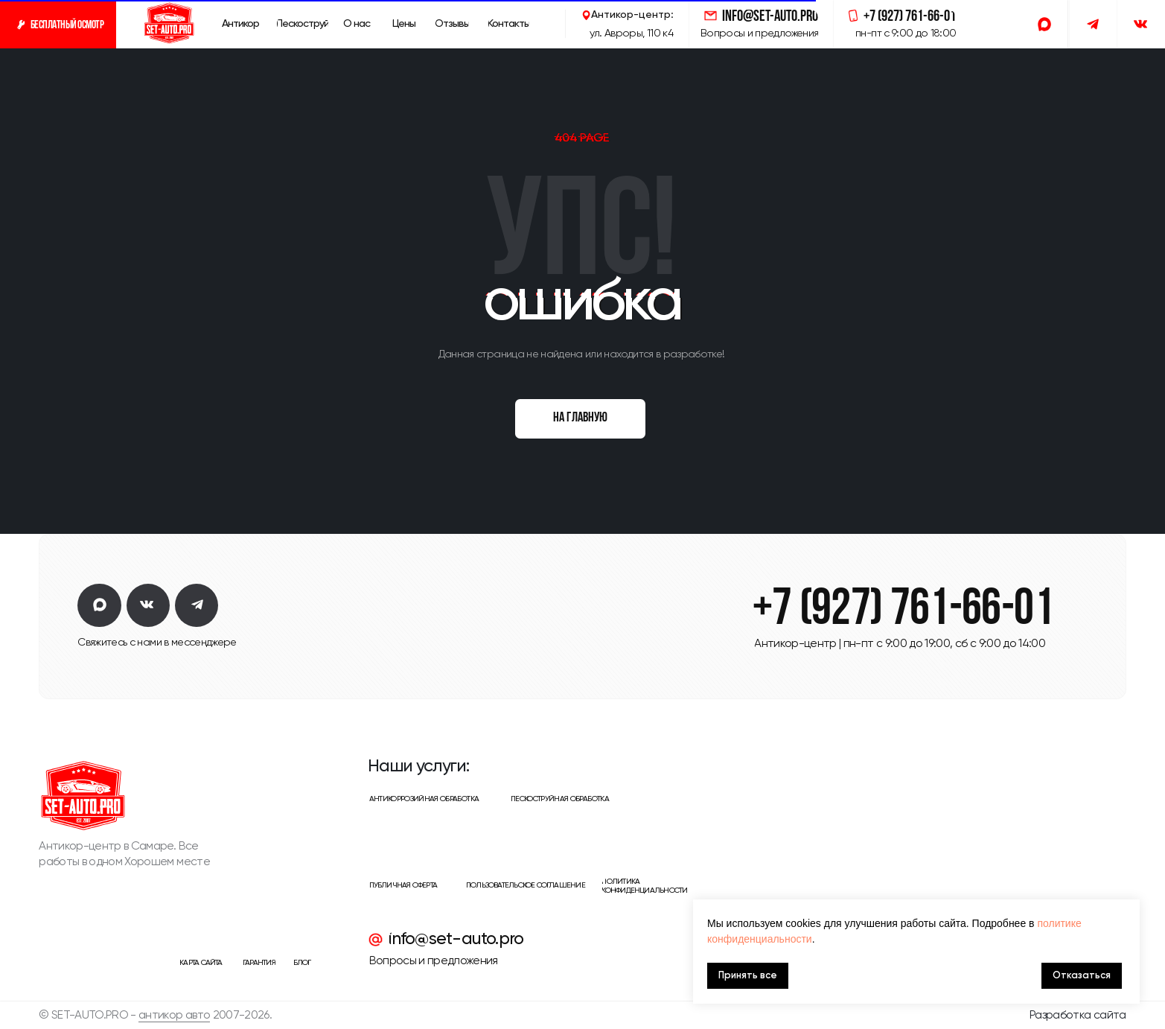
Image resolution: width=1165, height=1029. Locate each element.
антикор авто (174, 1015)
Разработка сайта (1078, 1015)
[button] (58, 24)
